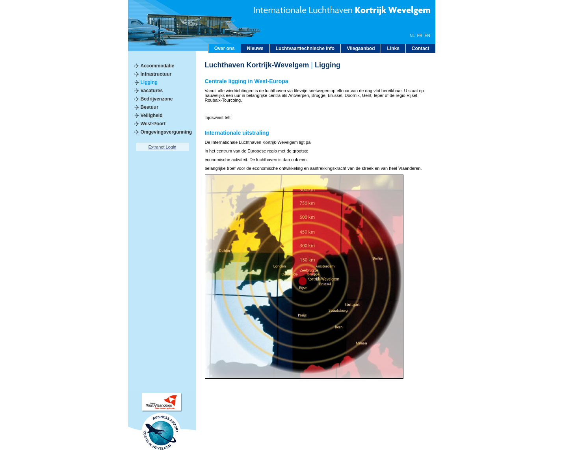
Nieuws (255, 48)
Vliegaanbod (361, 48)
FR (419, 35)
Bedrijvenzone (157, 99)
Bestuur (149, 107)
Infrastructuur (156, 74)
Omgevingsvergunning (166, 132)
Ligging (149, 82)
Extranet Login (163, 147)
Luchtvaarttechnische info (305, 48)
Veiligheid (152, 115)
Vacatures (152, 90)
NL (412, 35)
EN (427, 35)
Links (393, 48)
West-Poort (153, 123)
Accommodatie (158, 66)
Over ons (224, 48)
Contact (420, 48)
